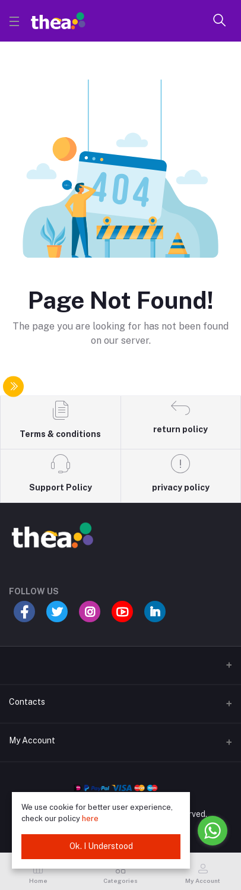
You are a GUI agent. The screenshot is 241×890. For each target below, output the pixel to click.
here (90, 818)
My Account (32, 740)
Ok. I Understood (101, 846)
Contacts (27, 702)
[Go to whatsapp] (212, 830)
